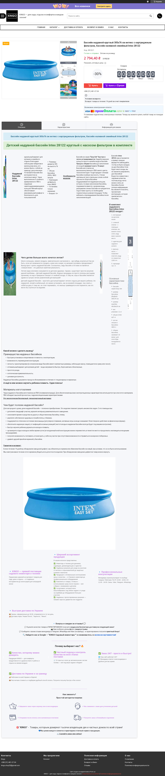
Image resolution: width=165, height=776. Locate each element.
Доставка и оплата (91, 759)
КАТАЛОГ (54, 27)
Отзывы (87, 765)
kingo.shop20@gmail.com (10, 765)
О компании (129, 759)
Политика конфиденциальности (137, 765)
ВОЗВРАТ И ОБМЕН (95, 27)
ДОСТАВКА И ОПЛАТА (73, 27)
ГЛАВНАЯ (41, 27)
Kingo (3, 759)
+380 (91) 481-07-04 (8, 762)
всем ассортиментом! (105, 635)
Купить (95, 85)
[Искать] (150, 16)
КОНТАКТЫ (123, 27)
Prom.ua (92, 772)
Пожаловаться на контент (90, 774)
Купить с (116, 85)
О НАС (111, 27)
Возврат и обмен (90, 762)
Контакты (128, 762)
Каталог (47, 759)
